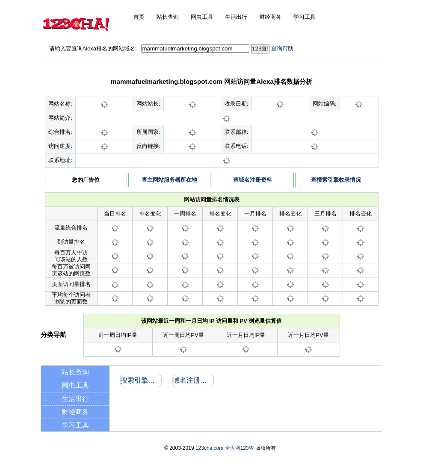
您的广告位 (86, 180)
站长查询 (75, 372)
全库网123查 (239, 448)
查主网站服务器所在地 (169, 180)
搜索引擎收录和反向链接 (140, 380)
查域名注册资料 (252, 180)
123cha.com (209, 448)
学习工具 (75, 425)
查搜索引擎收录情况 (336, 180)
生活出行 (75, 398)
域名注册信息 (193, 380)
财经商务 (75, 412)
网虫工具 (75, 385)
